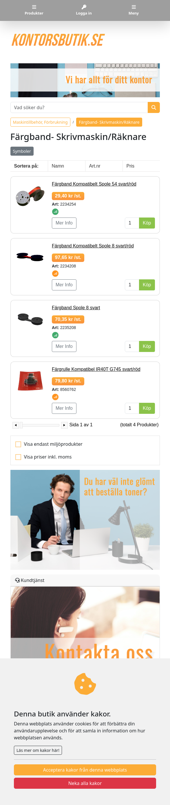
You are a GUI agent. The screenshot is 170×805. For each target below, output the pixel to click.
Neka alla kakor (85, 783)
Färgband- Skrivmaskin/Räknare (109, 122)
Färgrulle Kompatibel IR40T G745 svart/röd (96, 369)
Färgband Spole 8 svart (76, 307)
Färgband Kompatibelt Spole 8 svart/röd (93, 245)
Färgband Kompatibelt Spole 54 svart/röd (94, 184)
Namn (58, 165)
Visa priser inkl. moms (48, 457)
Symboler (22, 151)
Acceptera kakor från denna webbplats (85, 770)
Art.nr (94, 165)
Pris (131, 165)
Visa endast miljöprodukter (53, 444)
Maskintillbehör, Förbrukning (40, 122)
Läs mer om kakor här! (38, 750)
